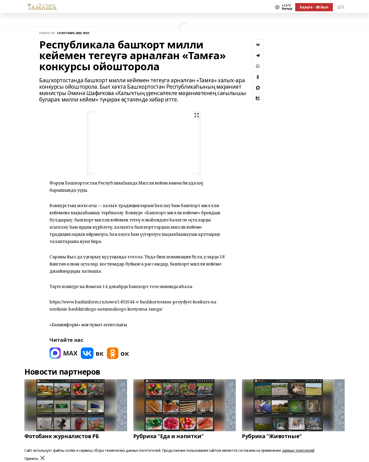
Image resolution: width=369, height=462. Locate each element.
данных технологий (298, 450)
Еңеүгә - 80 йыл (314, 7)
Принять (31, 459)
